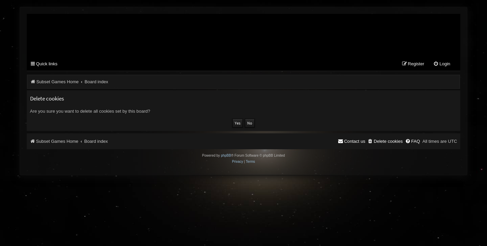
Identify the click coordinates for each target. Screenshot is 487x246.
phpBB (226, 155)
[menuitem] (441, 64)
